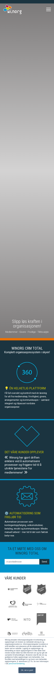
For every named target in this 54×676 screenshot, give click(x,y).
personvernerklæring (16, 664)
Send (44, 561)
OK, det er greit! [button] (27, 670)
